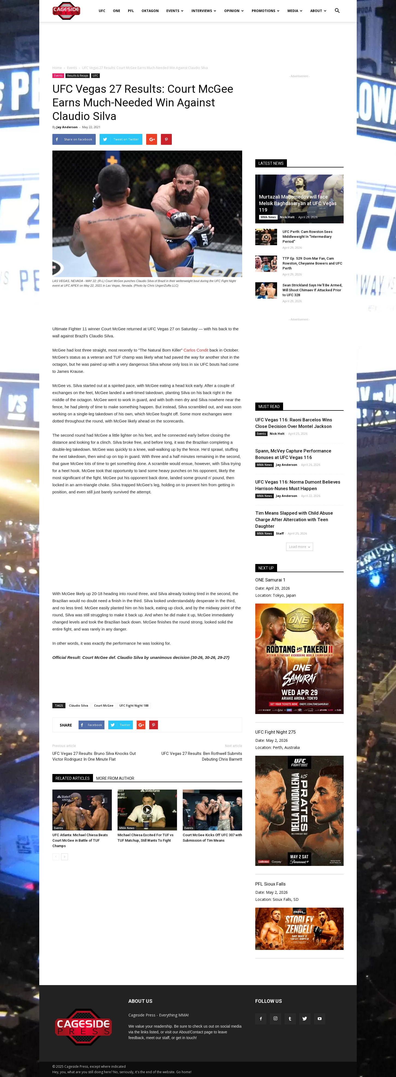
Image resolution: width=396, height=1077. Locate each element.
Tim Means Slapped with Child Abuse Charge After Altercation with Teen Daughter (294, 519)
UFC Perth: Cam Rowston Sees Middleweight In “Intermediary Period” (307, 237)
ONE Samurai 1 (270, 580)
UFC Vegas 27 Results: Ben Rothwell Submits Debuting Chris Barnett (201, 756)
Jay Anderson (67, 127)
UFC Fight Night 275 (275, 732)
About (318, 10)
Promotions (266, 10)
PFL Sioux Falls (270, 884)
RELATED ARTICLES (73, 778)
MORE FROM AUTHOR (115, 778)
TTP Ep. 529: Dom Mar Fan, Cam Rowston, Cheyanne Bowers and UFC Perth (312, 263)
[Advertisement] (198, 40)
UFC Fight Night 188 (133, 705)
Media (294, 10)
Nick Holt (287, 217)
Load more (299, 546)
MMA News (126, 828)
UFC (102, 10)
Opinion (234, 10)
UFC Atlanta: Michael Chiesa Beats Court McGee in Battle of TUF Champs (80, 840)
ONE (116, 10)
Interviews (203, 10)
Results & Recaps (77, 75)
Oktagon (150, 10)
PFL (131, 10)
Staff (280, 533)
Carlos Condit (196, 350)
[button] (337, 7)
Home (57, 67)
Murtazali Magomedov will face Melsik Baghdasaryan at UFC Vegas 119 (298, 203)
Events (175, 10)
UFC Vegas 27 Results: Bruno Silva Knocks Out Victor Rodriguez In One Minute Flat (94, 756)
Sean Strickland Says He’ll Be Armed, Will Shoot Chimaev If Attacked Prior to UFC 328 (312, 290)
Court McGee (103, 705)
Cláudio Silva (78, 705)
